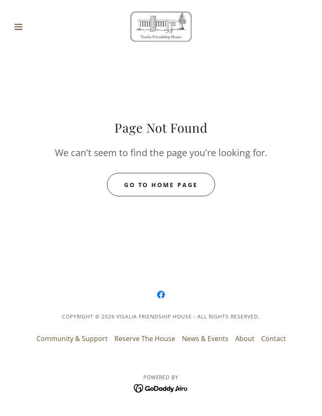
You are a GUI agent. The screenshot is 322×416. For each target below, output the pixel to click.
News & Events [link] (205, 338)
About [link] (244, 338)
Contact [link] (273, 338)
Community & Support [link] (72, 338)
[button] (32, 26)
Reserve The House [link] (144, 338)
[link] (161, 27)
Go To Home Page (161, 185)
